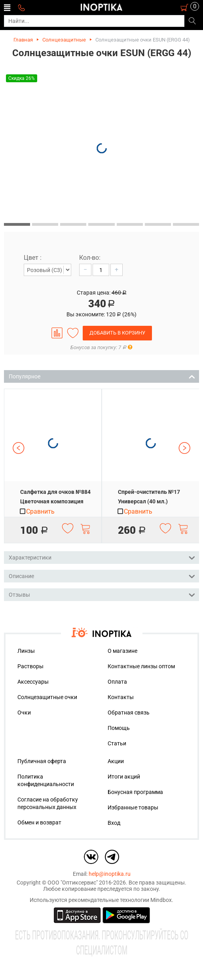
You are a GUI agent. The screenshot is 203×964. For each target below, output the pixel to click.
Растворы (30, 666)
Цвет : (33, 257)
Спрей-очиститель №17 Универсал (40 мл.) (149, 497)
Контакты (121, 697)
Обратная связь (129, 712)
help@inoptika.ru (110, 874)
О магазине (122, 651)
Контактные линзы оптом (141, 666)
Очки (24, 712)
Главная (23, 40)
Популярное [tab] (102, 376)
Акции (116, 761)
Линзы (26, 651)
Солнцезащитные (64, 40)
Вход (114, 823)
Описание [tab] (102, 575)
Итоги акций (124, 776)
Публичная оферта (41, 761)
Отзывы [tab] (102, 594)
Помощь (119, 728)
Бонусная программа (135, 792)
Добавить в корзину (117, 333)
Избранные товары (133, 807)
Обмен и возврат (39, 822)
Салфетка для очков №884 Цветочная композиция (55, 497)
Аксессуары (33, 682)
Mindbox (161, 900)
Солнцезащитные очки (47, 697)
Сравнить (37, 511)
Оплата (117, 682)
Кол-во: (90, 257)
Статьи (117, 743)
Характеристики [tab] (102, 557)
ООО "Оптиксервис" (72, 882)
